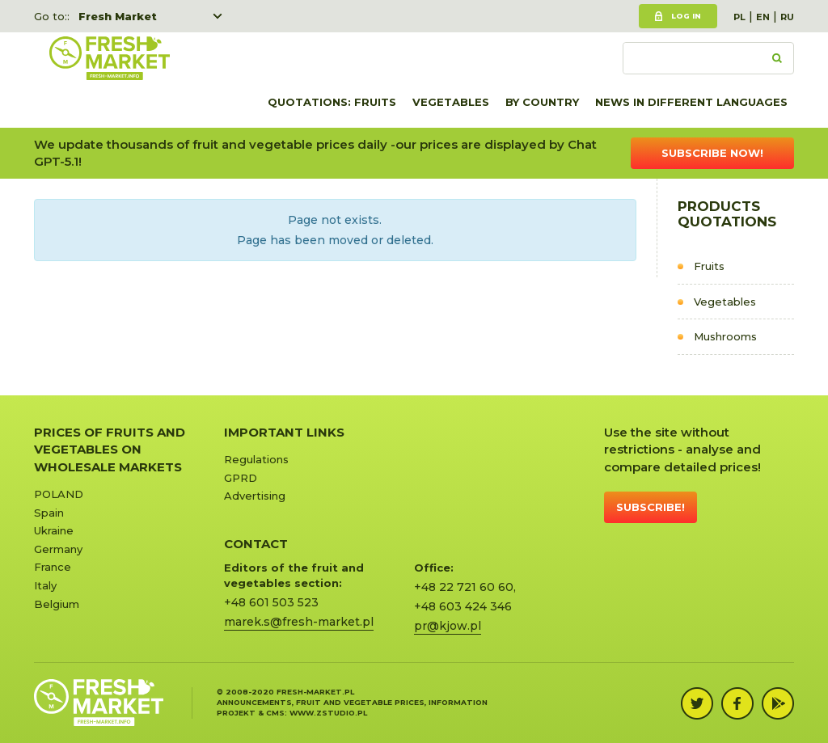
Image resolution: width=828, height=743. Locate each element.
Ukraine (54, 530)
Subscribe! (650, 506)
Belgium (56, 603)
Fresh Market (117, 16)
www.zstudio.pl (328, 712)
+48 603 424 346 (463, 606)
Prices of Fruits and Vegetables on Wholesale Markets (109, 449)
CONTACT (256, 543)
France (52, 566)
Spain (49, 512)
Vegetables (450, 101)
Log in (686, 15)
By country (542, 101)
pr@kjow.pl (447, 625)
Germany (58, 548)
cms (275, 712)
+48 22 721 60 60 (463, 587)
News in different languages (691, 101)
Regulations (256, 459)
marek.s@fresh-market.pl (299, 621)
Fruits (709, 266)
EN (763, 17)
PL (739, 17)
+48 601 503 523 (271, 602)
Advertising (254, 495)
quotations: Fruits (332, 101)
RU (787, 17)
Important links (284, 432)
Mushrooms (725, 336)
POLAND (58, 494)
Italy (45, 585)
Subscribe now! (712, 152)
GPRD (240, 477)
